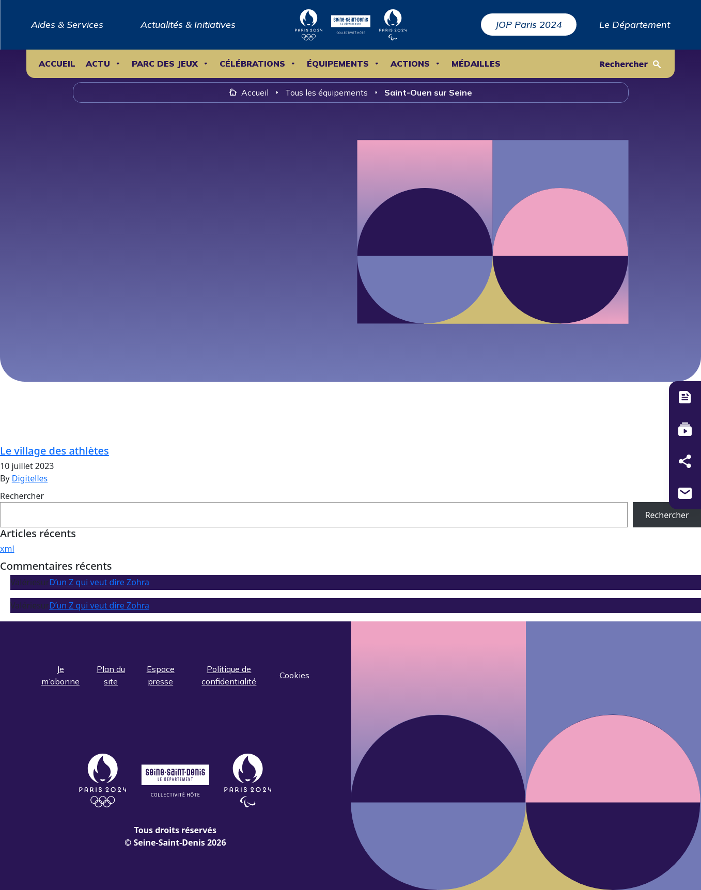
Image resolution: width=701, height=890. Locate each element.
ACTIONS (410, 64)
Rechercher (623, 64)
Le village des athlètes (54, 451)
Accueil (57, 64)
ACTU (98, 64)
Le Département (634, 24)
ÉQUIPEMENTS (338, 64)
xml (7, 548)
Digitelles (30, 478)
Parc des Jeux (165, 64)
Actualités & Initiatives (188, 24)
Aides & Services (67, 24)
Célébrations (252, 64)
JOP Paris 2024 (528, 24)
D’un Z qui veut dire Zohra (99, 582)
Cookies (294, 675)
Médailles (476, 64)
